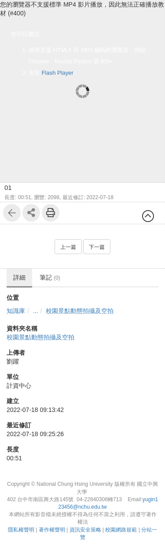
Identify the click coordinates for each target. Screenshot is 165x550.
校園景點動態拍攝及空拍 (80, 310)
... (35, 310)
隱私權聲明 (21, 530)
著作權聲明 (52, 530)
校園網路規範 (121, 530)
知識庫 (16, 310)
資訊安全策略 (85, 530)
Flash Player (57, 72)
